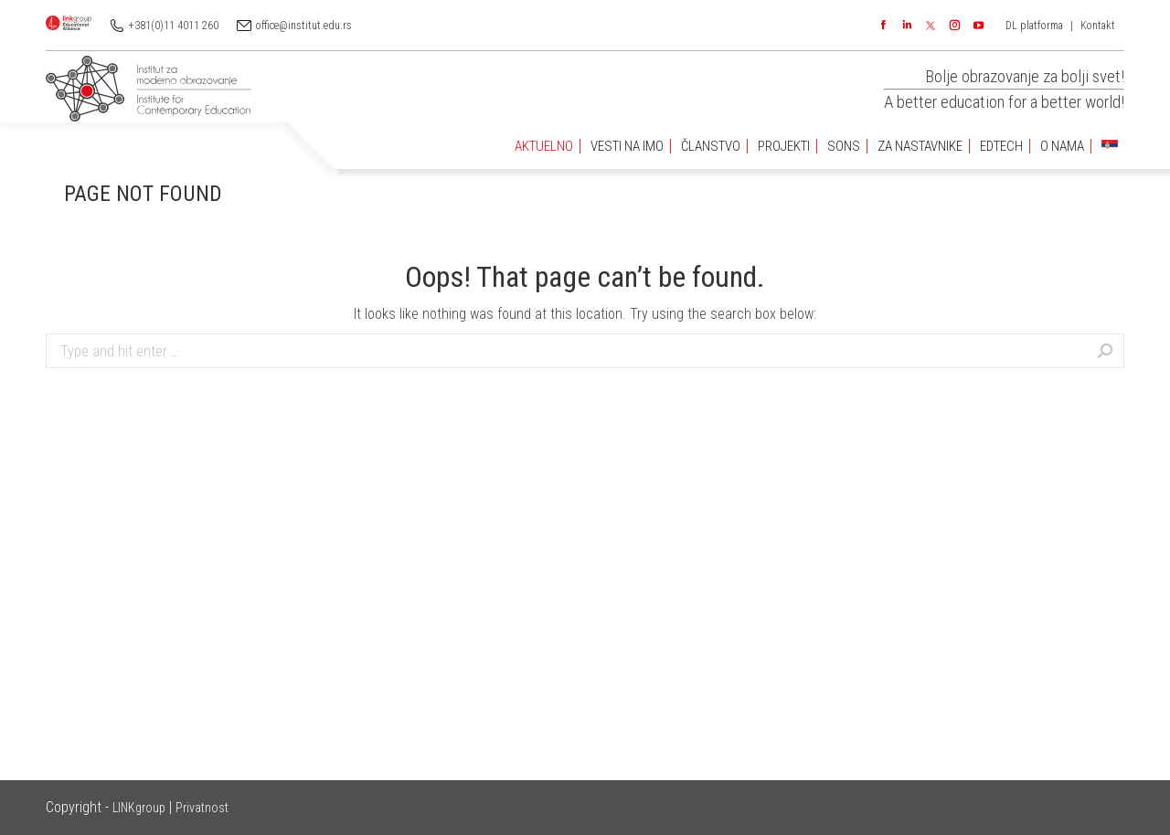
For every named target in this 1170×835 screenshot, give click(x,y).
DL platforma (1034, 25)
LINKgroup (138, 807)
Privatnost (202, 807)
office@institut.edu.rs (304, 25)
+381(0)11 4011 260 (173, 25)
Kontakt (1097, 25)
